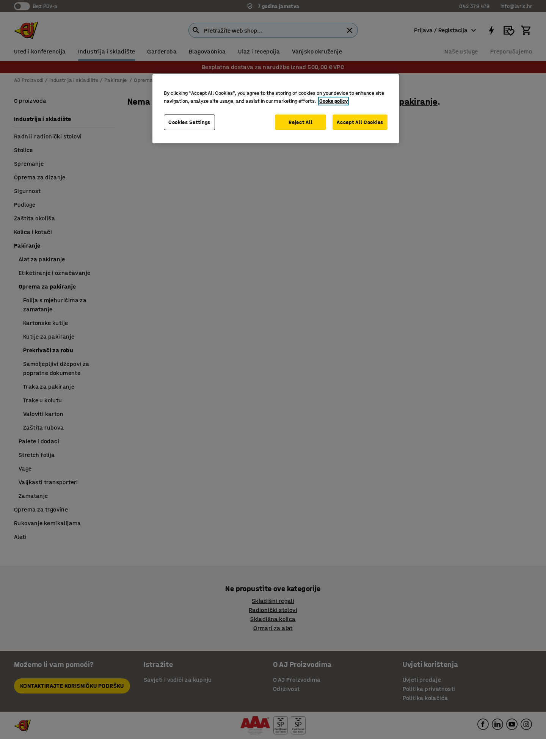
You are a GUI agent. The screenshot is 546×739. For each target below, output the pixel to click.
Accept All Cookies (360, 122)
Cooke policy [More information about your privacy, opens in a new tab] (333, 101)
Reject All (300, 122)
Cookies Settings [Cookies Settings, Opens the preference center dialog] (189, 122)
